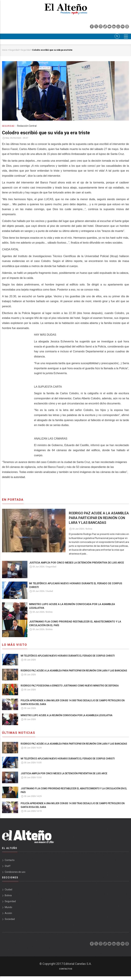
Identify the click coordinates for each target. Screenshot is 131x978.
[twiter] (96, 27)
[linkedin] (114, 27)
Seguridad (14, 50)
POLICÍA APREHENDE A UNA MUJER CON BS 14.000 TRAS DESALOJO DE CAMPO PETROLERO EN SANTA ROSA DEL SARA (73, 702)
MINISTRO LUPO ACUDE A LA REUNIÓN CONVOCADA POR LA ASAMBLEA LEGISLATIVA (72, 606)
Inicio (4, 50)
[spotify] (123, 27)
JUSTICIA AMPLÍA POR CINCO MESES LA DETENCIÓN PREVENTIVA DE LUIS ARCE (76, 562)
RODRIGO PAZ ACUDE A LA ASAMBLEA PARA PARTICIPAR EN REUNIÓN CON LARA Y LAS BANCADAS (99, 518)
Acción (8, 913)
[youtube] (109, 27)
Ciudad (49, 591)
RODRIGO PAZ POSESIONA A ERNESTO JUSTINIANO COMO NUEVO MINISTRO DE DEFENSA (70, 685)
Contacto (10, 860)
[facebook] (92, 27)
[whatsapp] (118, 27)
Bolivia (89, 529)
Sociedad (10, 919)
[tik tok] (105, 27)
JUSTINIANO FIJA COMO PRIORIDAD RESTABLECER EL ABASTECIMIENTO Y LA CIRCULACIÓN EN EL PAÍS (75, 623)
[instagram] (101, 27)
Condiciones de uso (15, 872)
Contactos (65, 969)
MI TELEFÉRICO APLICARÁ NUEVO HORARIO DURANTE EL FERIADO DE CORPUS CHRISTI (75, 585)
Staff (7, 866)
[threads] (127, 27)
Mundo (8, 907)
